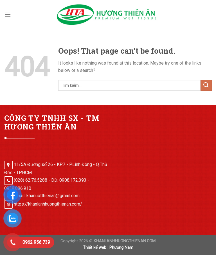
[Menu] (7, 14)
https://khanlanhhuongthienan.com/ (48, 204)
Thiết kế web (94, 247)
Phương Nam (121, 247)
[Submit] (206, 85)
